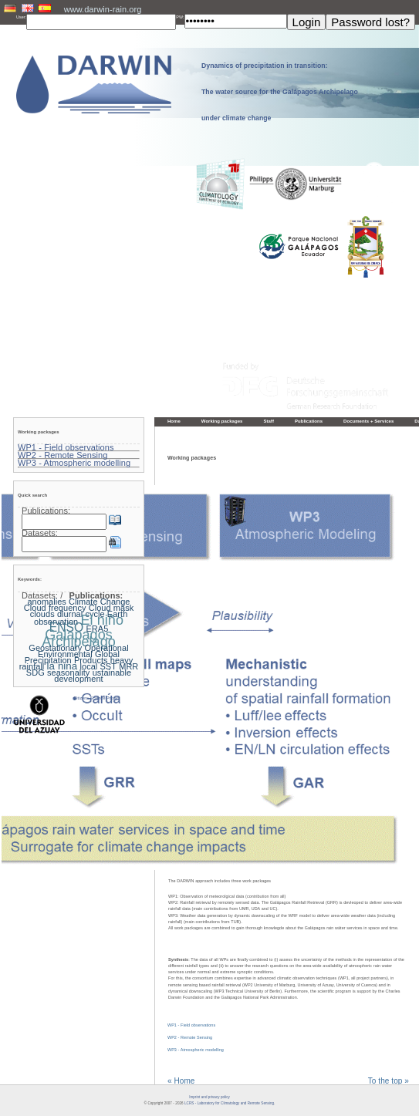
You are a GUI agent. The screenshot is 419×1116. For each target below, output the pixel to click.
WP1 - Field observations (191, 1025)
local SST (98, 666)
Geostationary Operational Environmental (78, 651)
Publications (309, 421)
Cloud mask (111, 607)
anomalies (46, 601)
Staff (268, 421)
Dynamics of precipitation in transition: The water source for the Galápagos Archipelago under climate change (279, 92)
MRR (128, 666)
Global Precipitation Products (72, 657)
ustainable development (92, 675)
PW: (180, 17)
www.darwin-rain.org (103, 9)
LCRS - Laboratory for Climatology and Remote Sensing (229, 1103)
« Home (180, 1081)
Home (174, 421)
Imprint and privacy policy (209, 1097)
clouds (42, 614)
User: (21, 17)
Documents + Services (368, 421)
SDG (35, 672)
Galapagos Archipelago (79, 638)
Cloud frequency (55, 607)
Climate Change (99, 601)
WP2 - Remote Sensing (189, 1037)
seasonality (68, 672)
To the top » (388, 1081)
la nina (62, 666)
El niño (101, 620)
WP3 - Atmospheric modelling (195, 1049)
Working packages (222, 421)
